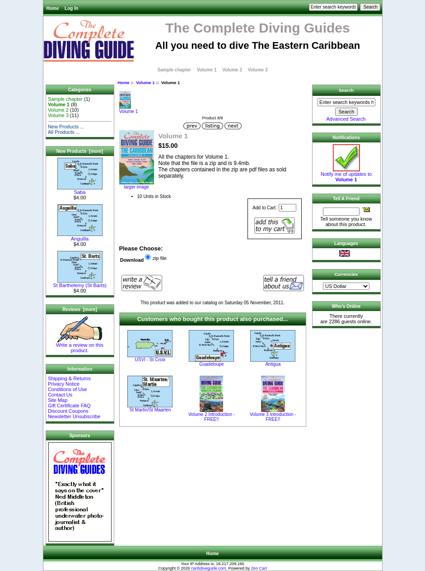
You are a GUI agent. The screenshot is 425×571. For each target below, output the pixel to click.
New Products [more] (79, 151)
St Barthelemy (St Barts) (80, 283)
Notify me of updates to (346, 174)
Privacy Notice (63, 384)
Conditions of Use (67, 389)
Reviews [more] (79, 309)
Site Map (57, 400)
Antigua (272, 364)
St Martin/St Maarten (150, 409)
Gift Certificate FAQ (69, 405)
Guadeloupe (211, 364)
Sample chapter (174, 69)
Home (53, 8)
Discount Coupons (68, 411)
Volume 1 (145, 82)
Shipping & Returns (69, 378)
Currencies (346, 274)
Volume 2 (232, 69)
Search (346, 90)
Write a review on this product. (79, 345)
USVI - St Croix (150, 359)
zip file (160, 258)
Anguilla (80, 236)
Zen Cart (259, 568)
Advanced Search (346, 119)
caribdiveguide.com (208, 568)
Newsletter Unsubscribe (74, 416)
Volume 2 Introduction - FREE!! (211, 417)
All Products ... (64, 132)
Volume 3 (258, 69)
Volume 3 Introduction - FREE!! (273, 417)
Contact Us (60, 394)
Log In (71, 8)
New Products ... (66, 126)
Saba (80, 190)
